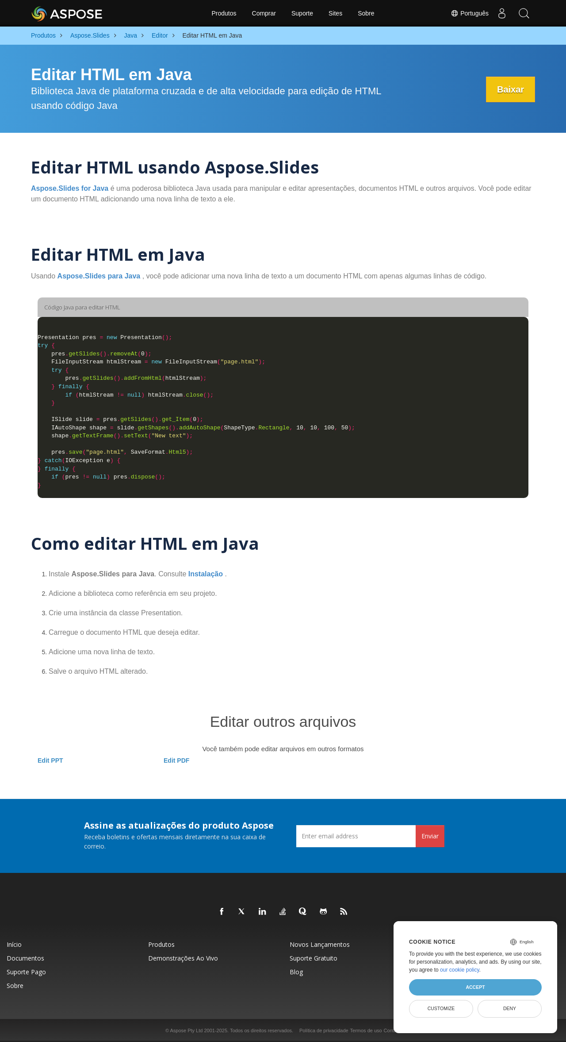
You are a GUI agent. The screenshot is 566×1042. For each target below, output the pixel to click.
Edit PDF (176, 760)
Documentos (25, 958)
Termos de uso (366, 1030)
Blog (296, 972)
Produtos (223, 13)
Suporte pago (26, 972)
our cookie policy (459, 970)
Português (470, 13)
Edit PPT (50, 760)
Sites (335, 13)
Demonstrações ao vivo (183, 958)
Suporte (302, 13)
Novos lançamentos (320, 944)
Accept (475, 987)
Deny (509, 1008)
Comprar (264, 13)
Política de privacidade (323, 1030)
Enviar (430, 836)
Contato (392, 1030)
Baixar (510, 89)
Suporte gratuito (313, 958)
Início (14, 944)
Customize (441, 1008)
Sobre (366, 13)
